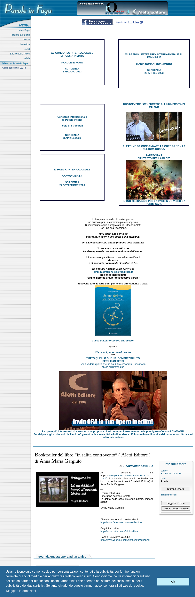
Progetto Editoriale (21, 35)
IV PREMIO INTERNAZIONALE (72, 169)
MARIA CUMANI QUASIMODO (154, 63)
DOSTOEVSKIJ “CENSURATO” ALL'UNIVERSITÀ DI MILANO (154, 106)
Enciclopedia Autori (20, 53)
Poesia (27, 39)
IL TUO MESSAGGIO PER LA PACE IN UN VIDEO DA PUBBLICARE (154, 202)
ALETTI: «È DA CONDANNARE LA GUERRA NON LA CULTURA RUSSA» (154, 148)
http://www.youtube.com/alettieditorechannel (125, 539)
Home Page (24, 30)
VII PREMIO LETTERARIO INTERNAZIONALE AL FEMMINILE (154, 56)
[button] (152, 581)
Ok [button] (173, 581)
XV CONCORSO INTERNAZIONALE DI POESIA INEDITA (72, 54)
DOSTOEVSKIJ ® (72, 176)
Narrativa (25, 44)
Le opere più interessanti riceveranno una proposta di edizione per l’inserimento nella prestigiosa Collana (113, 431)
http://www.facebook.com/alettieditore (121, 522)
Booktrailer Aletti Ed (171, 473)
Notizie (27, 58)
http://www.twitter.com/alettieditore (119, 531)
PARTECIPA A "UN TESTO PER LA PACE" (154, 157)
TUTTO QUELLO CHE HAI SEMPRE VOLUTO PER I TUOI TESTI (113, 360)
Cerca (27, 49)
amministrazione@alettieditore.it (113, 271)
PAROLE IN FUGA (72, 62)
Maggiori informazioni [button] (21, 591)
